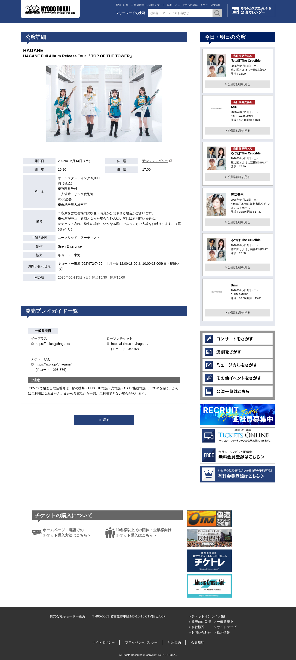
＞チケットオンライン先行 (207, 616)
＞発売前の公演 (199, 621)
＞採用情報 (222, 632)
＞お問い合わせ (199, 632)
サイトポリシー (103, 642)
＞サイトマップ (225, 627)
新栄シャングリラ (155, 161)
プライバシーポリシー (141, 642)
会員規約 (197, 642)
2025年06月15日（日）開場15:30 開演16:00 (91, 277)
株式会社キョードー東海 (67, 616)
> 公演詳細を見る (237, 84)
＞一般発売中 (223, 621)
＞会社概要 (196, 627)
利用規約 (174, 642)
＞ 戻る (104, 420)
